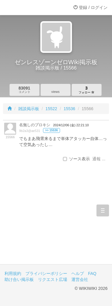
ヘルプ (77, 273)
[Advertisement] (56, 222)
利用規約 (12, 273)
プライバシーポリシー (46, 273)
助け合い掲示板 (19, 279)
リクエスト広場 (52, 279)
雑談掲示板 (28, 108)
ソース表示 (76, 158)
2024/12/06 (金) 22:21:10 (71, 125)
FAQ (92, 273)
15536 (69, 108)
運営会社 (79, 279)
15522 (51, 108)
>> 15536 (51, 130)
